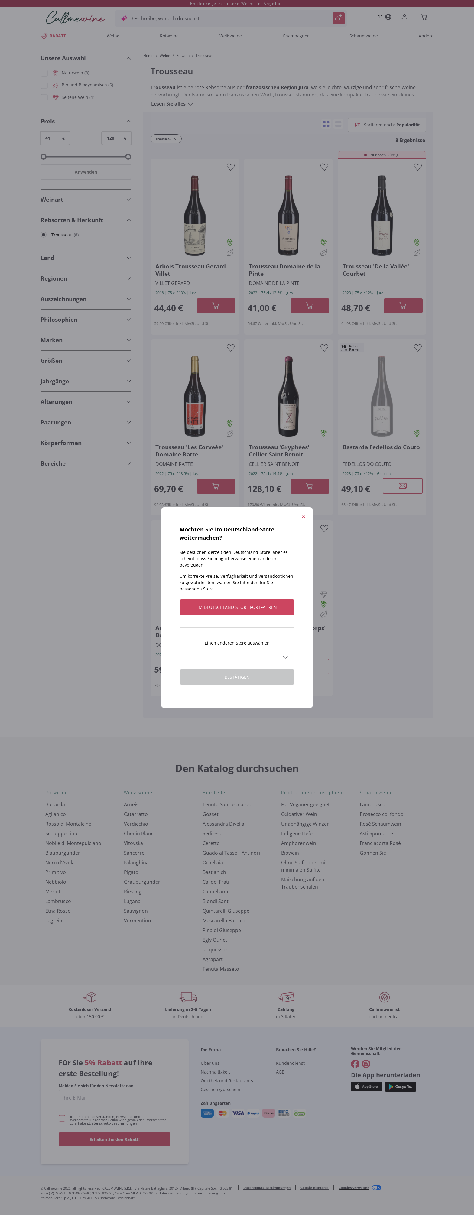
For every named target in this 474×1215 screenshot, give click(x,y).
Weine (113, 36)
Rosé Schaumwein (380, 823)
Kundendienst (290, 1063)
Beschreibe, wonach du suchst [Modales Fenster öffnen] (165, 18)
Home (148, 55)
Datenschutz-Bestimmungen (113, 1123)
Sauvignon (136, 911)
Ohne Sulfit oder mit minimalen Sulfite (304, 866)
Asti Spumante (376, 833)
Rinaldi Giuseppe (222, 930)
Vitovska (133, 843)
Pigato (131, 872)
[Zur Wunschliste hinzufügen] (231, 167)
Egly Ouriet (215, 940)
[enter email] (114, 1097)
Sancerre (134, 853)
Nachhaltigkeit (215, 1072)
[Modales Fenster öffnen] (403, 486)
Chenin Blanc (139, 833)
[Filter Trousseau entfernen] (175, 139)
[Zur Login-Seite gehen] (405, 17)
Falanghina (136, 862)
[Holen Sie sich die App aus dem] (366, 1086)
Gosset (211, 814)
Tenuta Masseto (221, 969)
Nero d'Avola (60, 862)
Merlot (52, 891)
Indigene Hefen (298, 833)
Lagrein (53, 920)
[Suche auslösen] (339, 18)
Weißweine (230, 36)
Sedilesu (212, 833)
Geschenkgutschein (220, 1089)
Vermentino (137, 920)
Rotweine (169, 36)
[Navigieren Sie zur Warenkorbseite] (75, 17)
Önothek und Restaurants (227, 1080)
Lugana (132, 901)
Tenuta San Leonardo (227, 804)
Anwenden (86, 172)
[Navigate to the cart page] (424, 17)
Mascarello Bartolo (224, 920)
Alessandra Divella (223, 823)
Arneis (131, 804)
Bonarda (55, 804)
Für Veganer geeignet (305, 804)
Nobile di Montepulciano (73, 843)
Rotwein (183, 55)
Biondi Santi (216, 901)
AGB (280, 1072)
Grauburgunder (142, 882)
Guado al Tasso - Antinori (231, 853)
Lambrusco (58, 901)
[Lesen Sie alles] (190, 104)
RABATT (53, 36)
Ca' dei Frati (216, 882)
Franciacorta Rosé (380, 843)
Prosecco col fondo (382, 814)
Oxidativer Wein (299, 814)
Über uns (210, 1063)
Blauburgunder (62, 853)
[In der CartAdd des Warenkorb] (216, 305)
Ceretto (211, 843)
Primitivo (55, 872)
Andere (426, 36)
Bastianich (214, 872)
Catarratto (136, 814)
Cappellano (215, 891)
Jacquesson (216, 949)
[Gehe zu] (355, 1064)
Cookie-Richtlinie (314, 1187)
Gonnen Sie (373, 853)
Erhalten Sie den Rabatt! (114, 1139)
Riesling (132, 891)
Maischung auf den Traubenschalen (302, 883)
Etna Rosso (58, 911)
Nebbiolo (55, 882)
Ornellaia (213, 862)
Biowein (290, 853)
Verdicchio (136, 823)
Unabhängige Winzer (305, 823)
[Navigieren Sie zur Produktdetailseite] (195, 214)
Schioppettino (61, 833)
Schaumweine (363, 36)
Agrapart (213, 959)
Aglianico (55, 814)
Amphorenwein (298, 843)
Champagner (296, 36)
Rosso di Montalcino (68, 823)
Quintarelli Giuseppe (226, 911)
